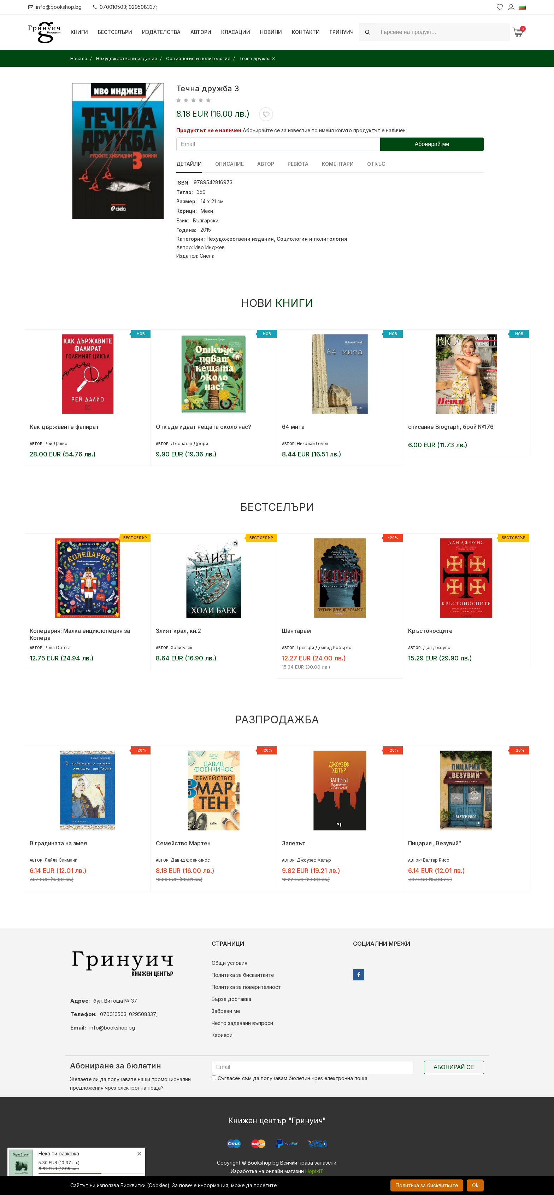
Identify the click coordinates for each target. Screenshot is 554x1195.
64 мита (293, 426)
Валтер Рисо (436, 860)
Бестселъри (115, 32)
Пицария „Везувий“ (434, 843)
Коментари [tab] (338, 164)
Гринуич (342, 32)
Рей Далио (56, 443)
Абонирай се (454, 1067)
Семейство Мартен (183, 843)
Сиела (207, 256)
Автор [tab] (265, 164)
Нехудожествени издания (240, 239)
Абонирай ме (432, 144)
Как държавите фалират (64, 426)
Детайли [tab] (189, 164)
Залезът (293, 843)
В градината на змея (58, 843)
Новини (271, 32)
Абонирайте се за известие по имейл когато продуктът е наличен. (325, 130)
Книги (79, 32)
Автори (200, 32)
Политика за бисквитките (243, 975)
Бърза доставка (231, 999)
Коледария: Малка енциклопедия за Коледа (80, 634)
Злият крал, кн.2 (178, 630)
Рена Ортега (58, 647)
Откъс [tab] (376, 164)
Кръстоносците (430, 630)
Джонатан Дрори (189, 443)
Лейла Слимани (61, 860)
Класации (235, 32)
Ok (475, 1185)
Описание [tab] (229, 164)
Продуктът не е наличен (208, 130)
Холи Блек (181, 647)
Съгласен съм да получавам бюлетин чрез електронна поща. (290, 1078)
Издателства (161, 32)
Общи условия (229, 963)
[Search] (443, 32)
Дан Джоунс (436, 647)
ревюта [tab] (298, 164)
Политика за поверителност (246, 987)
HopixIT (314, 1171)
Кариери (222, 1035)
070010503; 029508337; (125, 7)
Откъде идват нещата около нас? (203, 426)
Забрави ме (226, 1011)
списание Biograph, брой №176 (451, 426)
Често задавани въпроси (242, 1023)
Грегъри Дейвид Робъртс (324, 647)
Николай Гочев (312, 443)
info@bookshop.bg (55, 7)
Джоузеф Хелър (314, 860)
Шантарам (296, 630)
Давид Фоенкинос (190, 860)
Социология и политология (312, 239)
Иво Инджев (209, 247)
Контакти (306, 32)
